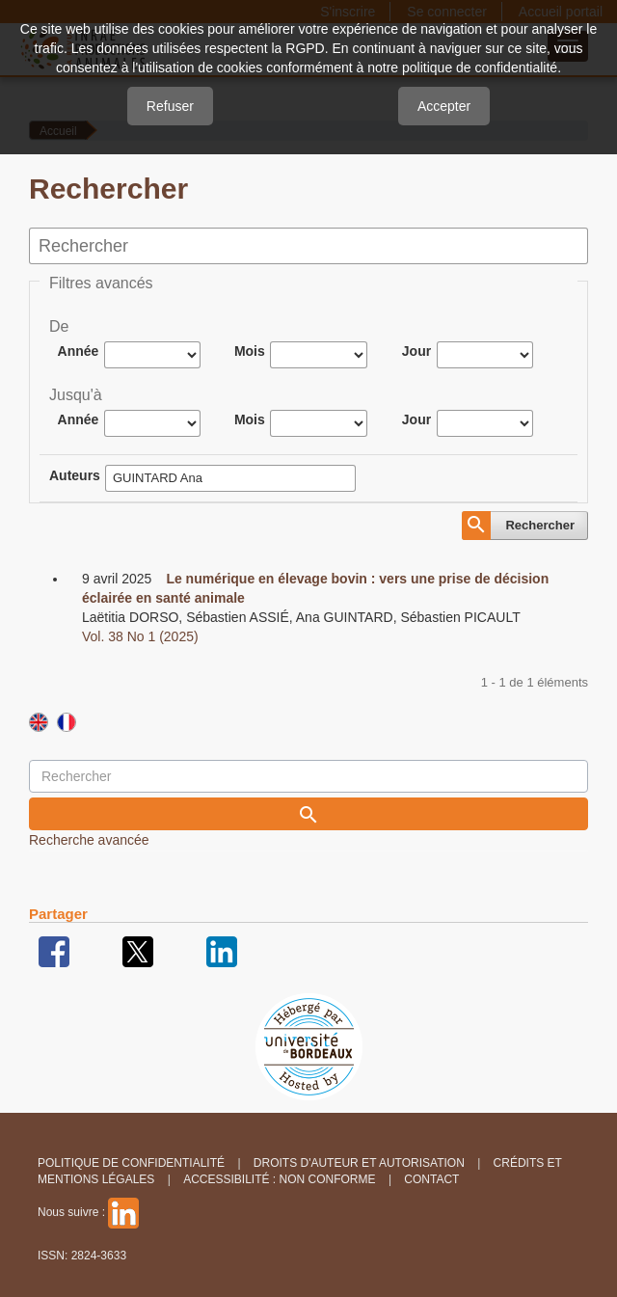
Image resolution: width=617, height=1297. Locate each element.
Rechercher (540, 525)
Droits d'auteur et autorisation (359, 1163)
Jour (416, 351)
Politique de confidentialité (131, 1163)
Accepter (443, 106)
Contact (431, 1179)
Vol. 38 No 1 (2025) (140, 636)
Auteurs (74, 475)
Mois (249, 351)
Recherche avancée (89, 840)
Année (78, 351)
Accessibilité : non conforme (279, 1179)
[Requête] (308, 776)
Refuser (170, 106)
